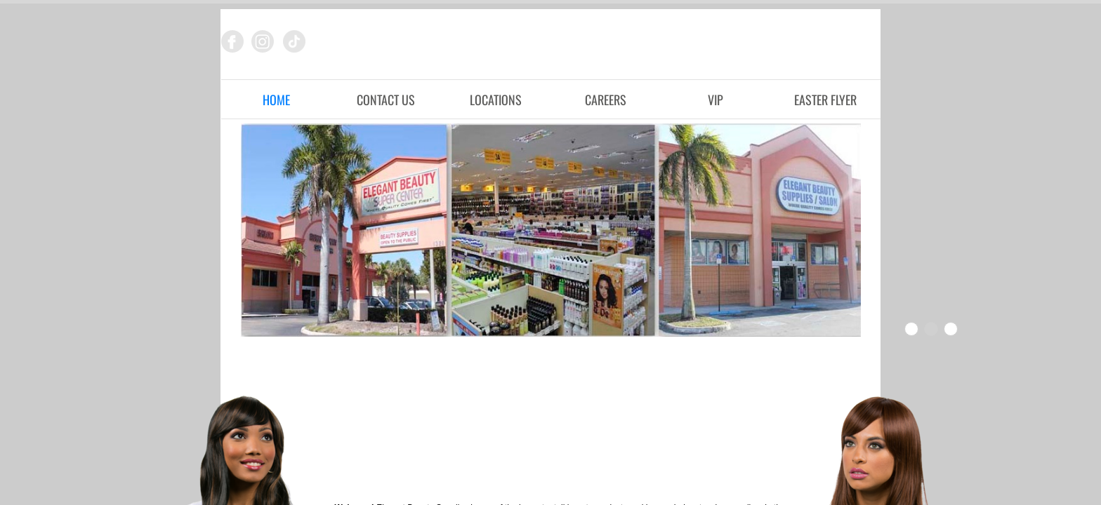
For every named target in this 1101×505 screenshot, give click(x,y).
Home (276, 99)
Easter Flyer (825, 99)
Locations (496, 99)
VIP (715, 99)
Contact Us (386, 99)
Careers (605, 99)
